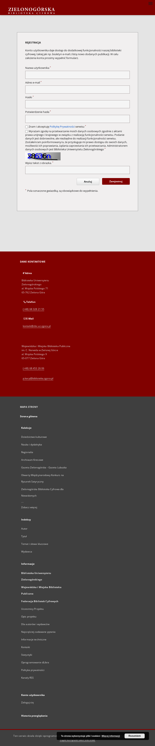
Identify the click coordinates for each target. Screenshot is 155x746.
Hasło (29, 97)
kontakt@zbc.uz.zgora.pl (37, 326)
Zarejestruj (116, 181)
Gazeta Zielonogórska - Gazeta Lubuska (44, 467)
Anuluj (88, 181)
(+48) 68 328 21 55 (33, 309)
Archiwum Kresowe (32, 460)
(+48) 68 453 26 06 (33, 368)
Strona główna (29, 416)
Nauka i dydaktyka (31, 444)
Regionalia (27, 452)
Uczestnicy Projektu (32, 609)
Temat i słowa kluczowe (34, 544)
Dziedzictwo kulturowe (34, 437)
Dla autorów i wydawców (35, 624)
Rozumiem (135, 736)
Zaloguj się (27, 702)
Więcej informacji (111, 736)
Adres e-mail (33, 82)
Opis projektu (29, 616)
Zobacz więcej (29, 507)
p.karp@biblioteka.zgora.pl (38, 378)
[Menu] (150, 3)
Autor (24, 528)
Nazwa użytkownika (38, 68)
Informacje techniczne (34, 639)
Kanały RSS (27, 677)
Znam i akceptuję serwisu (57, 126)
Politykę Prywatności (62, 126)
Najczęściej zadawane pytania (38, 632)
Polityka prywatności (32, 670)
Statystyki (26, 654)
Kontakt (25, 647)
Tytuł (24, 536)
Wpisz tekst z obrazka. (39, 163)
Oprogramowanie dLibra (35, 662)
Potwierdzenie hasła (38, 112)
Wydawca (26, 551)
